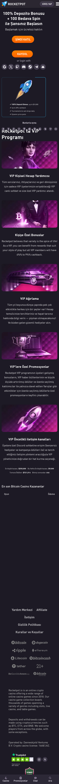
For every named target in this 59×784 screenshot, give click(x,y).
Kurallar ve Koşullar (29, 635)
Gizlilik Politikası (29, 627)
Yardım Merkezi (29, 612)
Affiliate (20, 620)
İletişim (38, 620)
